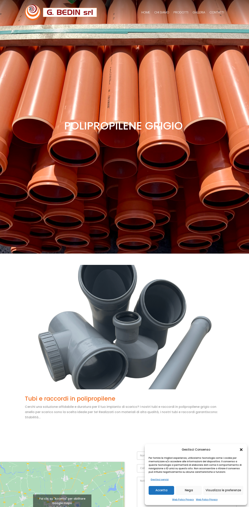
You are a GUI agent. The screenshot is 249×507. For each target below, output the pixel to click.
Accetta (161, 490)
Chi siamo (161, 12)
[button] (241, 450)
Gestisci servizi (160, 479)
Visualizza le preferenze (223, 490)
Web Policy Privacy (183, 499)
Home (145, 12)
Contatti (217, 12)
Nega (189, 490)
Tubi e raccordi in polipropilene (70, 399)
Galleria (199, 12)
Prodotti (181, 12)
